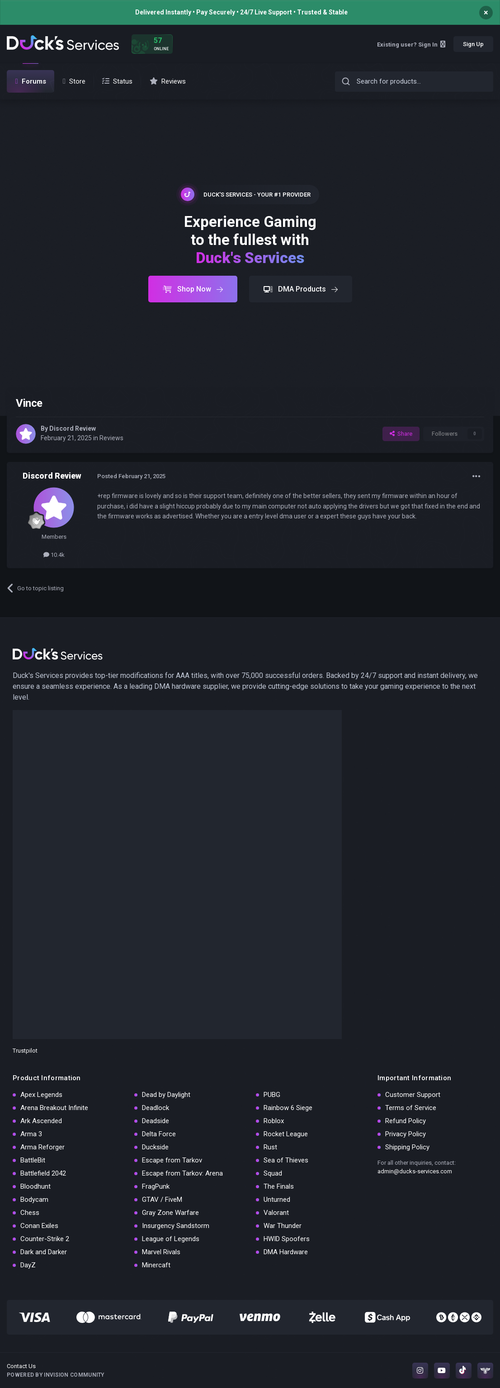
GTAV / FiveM (162, 1199)
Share (401, 433)
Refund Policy (405, 1121)
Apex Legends (41, 1095)
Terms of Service (410, 1108)
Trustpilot (25, 1050)
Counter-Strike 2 (44, 1239)
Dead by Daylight (166, 1095)
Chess (29, 1213)
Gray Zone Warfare (170, 1213)
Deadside (155, 1121)
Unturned (277, 1199)
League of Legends (170, 1239)
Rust (270, 1147)
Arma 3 (31, 1134)
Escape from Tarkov (172, 1160)
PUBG (272, 1095)
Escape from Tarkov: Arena (182, 1173)
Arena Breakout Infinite (54, 1108)
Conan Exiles (39, 1226)
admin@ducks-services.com (414, 1171)
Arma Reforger (42, 1147)
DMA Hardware (286, 1252)
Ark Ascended (41, 1121)
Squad (273, 1173)
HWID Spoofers (287, 1239)
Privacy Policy (405, 1134)
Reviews (111, 438)
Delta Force (159, 1134)
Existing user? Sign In (411, 44)
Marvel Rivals (161, 1252)
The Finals (279, 1186)
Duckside (155, 1147)
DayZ (28, 1265)
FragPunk (156, 1186)
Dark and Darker (43, 1252)
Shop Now (193, 289)
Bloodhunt (35, 1186)
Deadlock (155, 1108)
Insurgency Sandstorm (175, 1226)
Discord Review (72, 428)
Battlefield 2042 (43, 1173)
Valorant (276, 1213)
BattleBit (32, 1160)
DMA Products (301, 289)
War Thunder (283, 1226)
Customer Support (412, 1095)
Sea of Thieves (286, 1160)
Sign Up (473, 44)
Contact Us (21, 1366)
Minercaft (156, 1265)
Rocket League (286, 1134)
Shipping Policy (407, 1147)
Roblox (274, 1121)
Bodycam (34, 1199)
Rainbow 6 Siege (288, 1108)
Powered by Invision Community (55, 1375)
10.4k (54, 554)
